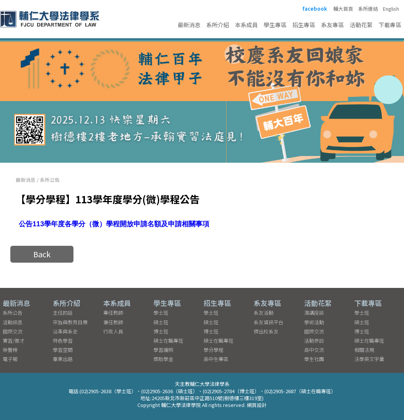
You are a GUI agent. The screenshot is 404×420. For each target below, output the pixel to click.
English (391, 9)
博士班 (160, 331)
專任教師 (113, 312)
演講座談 (314, 312)
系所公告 (50, 179)
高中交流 (314, 349)
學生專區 (275, 25)
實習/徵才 (13, 340)
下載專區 (389, 25)
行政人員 (113, 331)
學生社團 (314, 359)
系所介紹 (217, 25)
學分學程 (213, 349)
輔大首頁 (343, 9)
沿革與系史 (65, 331)
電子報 (10, 359)
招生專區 (303, 25)
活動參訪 (314, 340)
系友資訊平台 (268, 322)
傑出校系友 (266, 331)
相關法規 (364, 349)
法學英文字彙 (369, 359)
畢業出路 (63, 359)
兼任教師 (113, 322)
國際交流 (13, 331)
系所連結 (368, 9)
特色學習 (63, 340)
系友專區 (332, 25)
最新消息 (189, 25)
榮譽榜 (10, 349)
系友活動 (264, 312)
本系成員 (246, 25)
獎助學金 (163, 359)
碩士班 (160, 322)
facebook (314, 9)
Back (41, 254)
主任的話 (63, 312)
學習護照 (163, 349)
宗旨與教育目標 (70, 322)
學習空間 (63, 349)
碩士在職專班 (168, 340)
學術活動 (314, 322)
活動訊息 (13, 322)
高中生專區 (216, 359)
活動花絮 (361, 25)
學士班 (160, 312)
